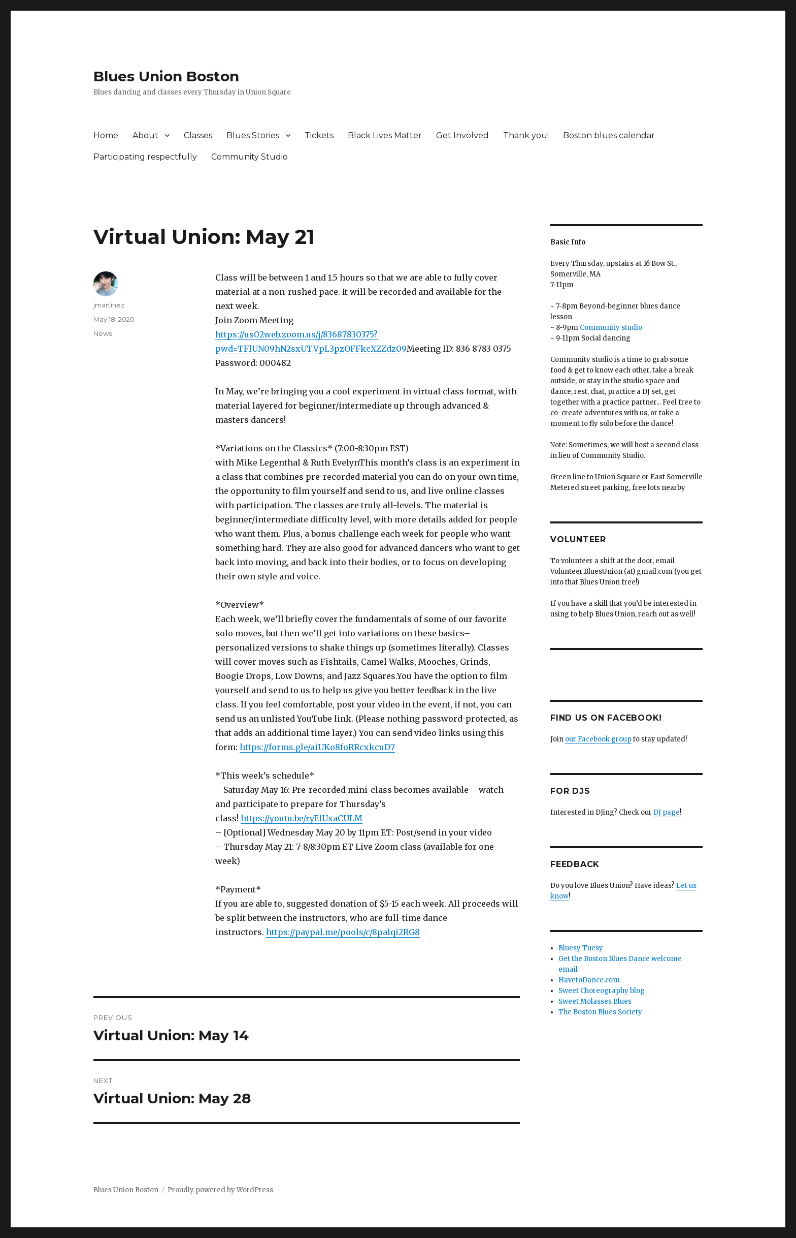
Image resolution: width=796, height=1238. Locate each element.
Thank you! (526, 135)
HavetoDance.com (589, 980)
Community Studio (249, 157)
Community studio (611, 327)
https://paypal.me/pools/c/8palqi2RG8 (343, 932)
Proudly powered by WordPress (220, 1190)
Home (105, 135)
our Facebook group (598, 739)
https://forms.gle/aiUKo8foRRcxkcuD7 (317, 747)
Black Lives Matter (385, 135)
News (102, 333)
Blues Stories (252, 135)
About (145, 135)
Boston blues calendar (609, 135)
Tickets (319, 135)
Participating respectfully (145, 157)
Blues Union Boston (166, 76)
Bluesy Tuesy (580, 948)
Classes (198, 135)
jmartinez (108, 305)
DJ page (666, 812)
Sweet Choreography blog (601, 990)
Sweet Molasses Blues (595, 1001)
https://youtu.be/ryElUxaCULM (301, 818)
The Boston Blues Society (600, 1012)
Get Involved (462, 135)
